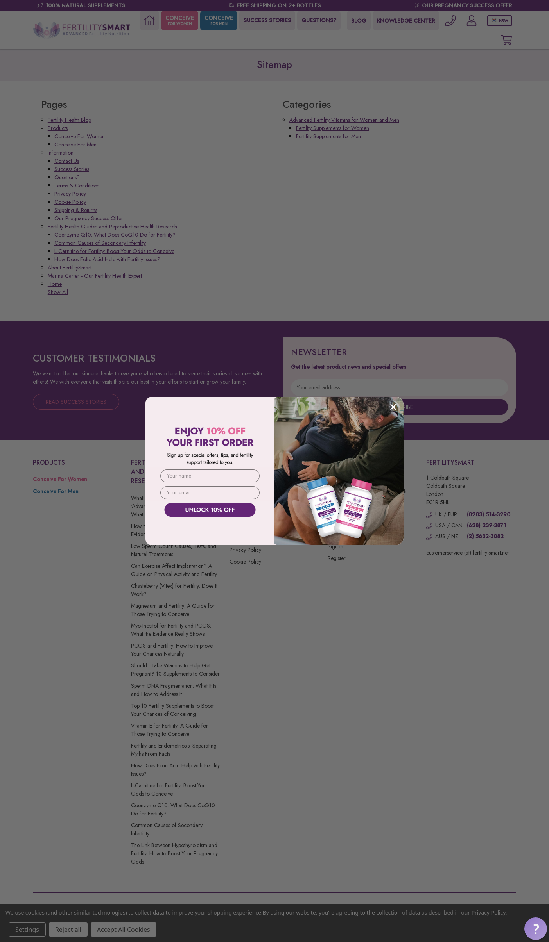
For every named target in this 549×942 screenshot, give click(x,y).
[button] (535, 928)
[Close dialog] (393, 407)
